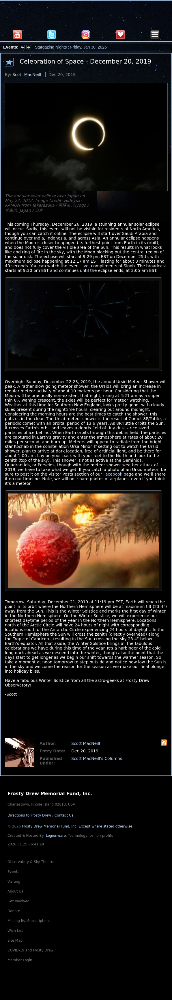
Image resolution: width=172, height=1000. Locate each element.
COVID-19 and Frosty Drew (30, 950)
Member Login (20, 960)
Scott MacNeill (26, 74)
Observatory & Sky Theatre (31, 862)
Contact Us (64, 815)
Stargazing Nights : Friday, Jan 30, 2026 (71, 47)
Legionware (56, 836)
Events (13, 872)
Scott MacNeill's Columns (96, 758)
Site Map (15, 940)
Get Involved (18, 901)
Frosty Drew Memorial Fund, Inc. (77, 826)
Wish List (15, 931)
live (85, 266)
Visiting (14, 882)
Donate (14, 911)
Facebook (112, 474)
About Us (15, 891)
